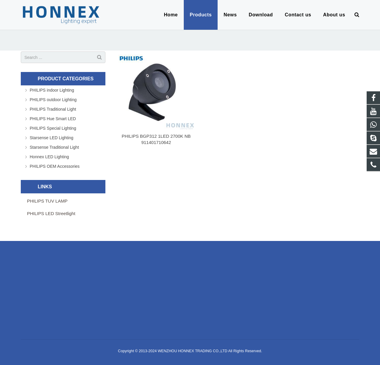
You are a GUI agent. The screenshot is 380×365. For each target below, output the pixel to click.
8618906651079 (154, 274)
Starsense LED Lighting (51, 137)
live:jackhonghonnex (158, 300)
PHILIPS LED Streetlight (51, 213)
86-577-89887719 (155, 283)
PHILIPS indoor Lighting (52, 90)
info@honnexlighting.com (163, 292)
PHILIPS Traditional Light (53, 109)
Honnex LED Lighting (49, 156)
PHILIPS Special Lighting (53, 128)
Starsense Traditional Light (54, 147)
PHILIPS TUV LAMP (47, 200)
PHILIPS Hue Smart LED (53, 118)
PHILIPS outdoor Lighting (53, 99)
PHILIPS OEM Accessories (55, 166)
